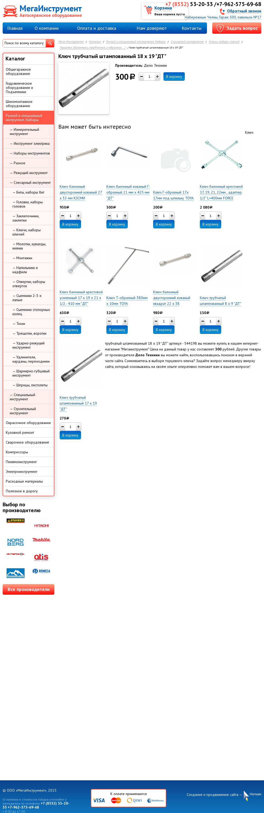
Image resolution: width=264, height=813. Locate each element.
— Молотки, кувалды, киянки (29, 246)
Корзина (163, 8)
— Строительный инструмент (23, 410)
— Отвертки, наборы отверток (28, 283)
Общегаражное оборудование (18, 71)
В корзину (174, 76)
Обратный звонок (244, 10)
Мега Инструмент (71, 42)
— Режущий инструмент (29, 172)
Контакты (191, 28)
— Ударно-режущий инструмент (28, 345)
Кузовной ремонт (20, 432)
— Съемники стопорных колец (31, 311)
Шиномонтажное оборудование (19, 103)
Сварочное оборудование (27, 442)
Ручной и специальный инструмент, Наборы (136, 42)
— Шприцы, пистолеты (30, 385)
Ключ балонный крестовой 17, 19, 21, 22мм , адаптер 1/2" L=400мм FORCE (221, 192)
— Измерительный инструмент (24, 131)
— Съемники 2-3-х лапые (26, 297)
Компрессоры (17, 452)
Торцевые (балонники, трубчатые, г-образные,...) (92, 47)
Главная (15, 28)
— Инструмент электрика (30, 143)
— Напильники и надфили (25, 269)
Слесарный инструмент (187, 42)
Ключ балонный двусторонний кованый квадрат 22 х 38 (171, 298)
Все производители (29, 589)
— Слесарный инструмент (30, 182)
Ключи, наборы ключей (224, 42)
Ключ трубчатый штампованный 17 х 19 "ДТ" (78, 403)
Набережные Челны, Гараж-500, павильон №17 (223, 17)
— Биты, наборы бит (28, 192)
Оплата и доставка (96, 28)
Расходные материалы (24, 481)
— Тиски (18, 323)
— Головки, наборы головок (27, 204)
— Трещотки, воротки (29, 333)
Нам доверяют (151, 28)
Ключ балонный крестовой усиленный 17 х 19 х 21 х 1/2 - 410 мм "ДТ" (81, 298)
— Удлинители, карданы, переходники (31, 359)
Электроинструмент (21, 471)
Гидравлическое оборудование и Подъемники (19, 87)
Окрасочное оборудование (28, 422)
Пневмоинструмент (21, 461)
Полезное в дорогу (22, 491)
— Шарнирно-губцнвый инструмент (31, 373)
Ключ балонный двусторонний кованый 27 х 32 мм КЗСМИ (81, 192)
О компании (47, 28)
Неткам (255, 794)
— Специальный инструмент (22, 396)
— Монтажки (22, 258)
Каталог (95, 42)
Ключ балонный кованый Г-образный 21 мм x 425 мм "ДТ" (128, 192)
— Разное (17, 163)
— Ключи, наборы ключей (26, 232)
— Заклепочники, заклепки (25, 218)
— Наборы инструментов (30, 153)
